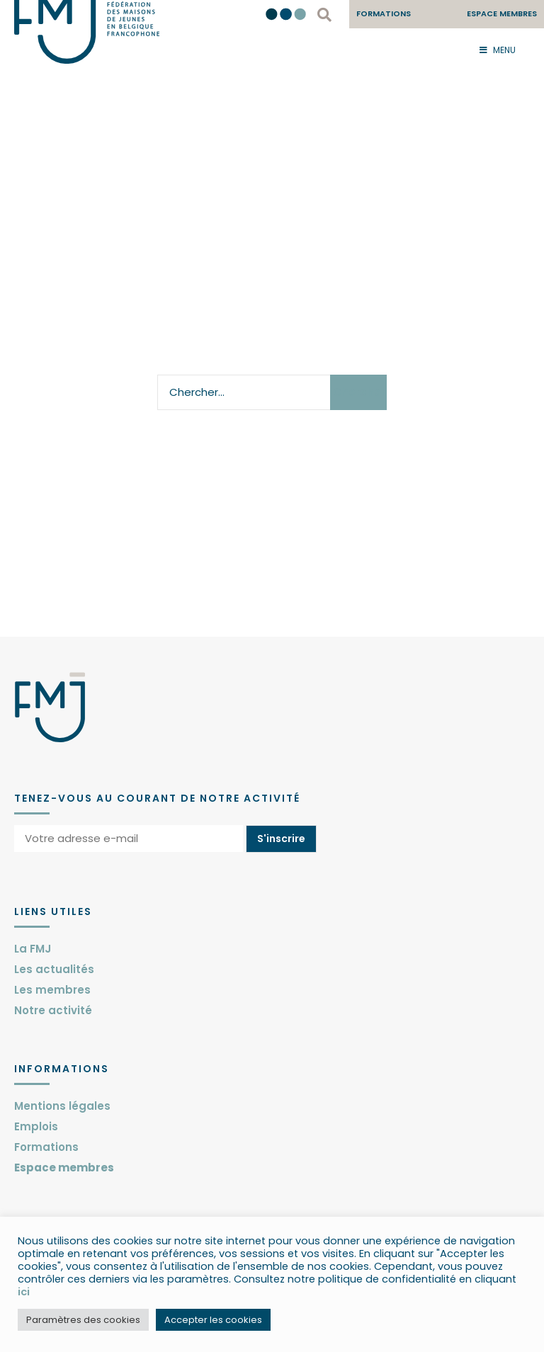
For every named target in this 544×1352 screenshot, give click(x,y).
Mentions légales (62, 1105)
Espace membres (64, 1167)
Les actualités (54, 969)
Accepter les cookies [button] (213, 1320)
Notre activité (53, 1010)
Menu (498, 50)
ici (24, 1292)
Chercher (359, 392)
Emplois (36, 1126)
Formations (46, 1147)
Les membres (52, 989)
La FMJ (32, 948)
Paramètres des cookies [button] (83, 1320)
